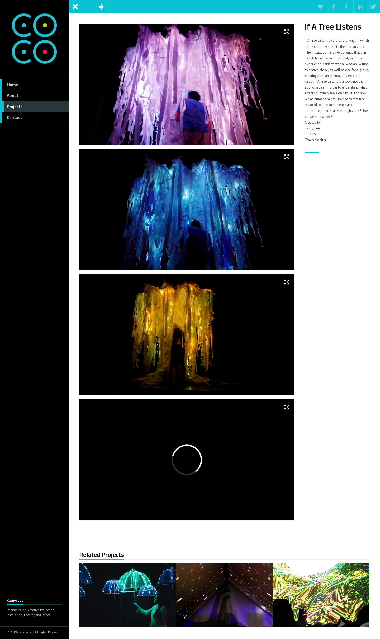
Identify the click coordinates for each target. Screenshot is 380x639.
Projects (11, 106)
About (9, 95)
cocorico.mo (24, 632)
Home (9, 84)
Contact (11, 117)
